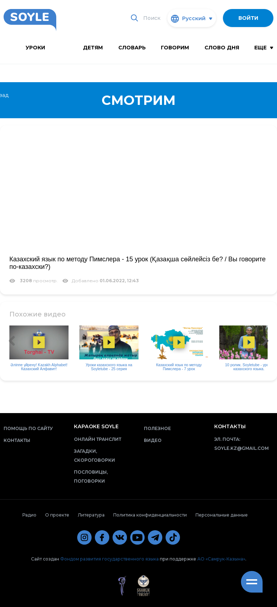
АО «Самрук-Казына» (221, 559)
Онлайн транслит (97, 439)
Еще (263, 47)
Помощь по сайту (28, 428)
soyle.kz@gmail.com (241, 448)
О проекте (57, 515)
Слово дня (222, 47)
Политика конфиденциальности (150, 515)
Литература (91, 515)
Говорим (175, 47)
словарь (132, 47)
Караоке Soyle (96, 426)
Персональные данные (221, 515)
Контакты (17, 440)
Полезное (157, 428)
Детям (93, 47)
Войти (248, 18)
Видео (153, 440)
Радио (29, 515)
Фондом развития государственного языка (109, 559)
